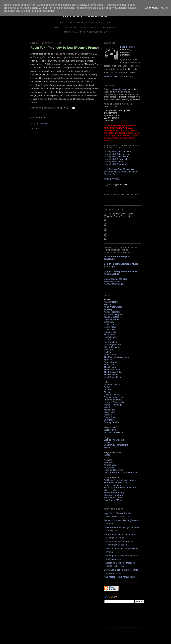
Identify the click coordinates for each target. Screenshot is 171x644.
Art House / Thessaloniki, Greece (120, 480)
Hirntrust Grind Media (114, 402)
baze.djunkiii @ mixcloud (116, 156)
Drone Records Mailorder (116, 279)
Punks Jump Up (111, 354)
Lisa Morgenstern (112, 344)
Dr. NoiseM (109, 329)
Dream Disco (110, 332)
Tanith (107, 447)
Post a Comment (40, 123)
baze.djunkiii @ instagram (116, 154)
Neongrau (108, 349)
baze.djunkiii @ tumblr (114, 161)
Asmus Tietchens (112, 312)
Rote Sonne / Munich (114, 500)
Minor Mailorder (111, 281)
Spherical (108, 359)
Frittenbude (109, 334)
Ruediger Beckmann (114, 470)
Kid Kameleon (110, 342)
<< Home (34, 128)
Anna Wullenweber (113, 307)
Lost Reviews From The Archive (119, 169)
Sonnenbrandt (111, 362)
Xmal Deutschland (113, 377)
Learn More (151, 8)
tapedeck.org (110, 430)
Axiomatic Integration (114, 314)
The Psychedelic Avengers (116, 357)
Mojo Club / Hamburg (114, 492)
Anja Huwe (109, 467)
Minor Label (109, 412)
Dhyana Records (112, 394)
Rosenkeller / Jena (113, 497)
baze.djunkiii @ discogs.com (117, 151)
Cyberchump (110, 324)
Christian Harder (112, 319)
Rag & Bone (110, 417)
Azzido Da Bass (111, 317)
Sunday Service (111, 422)
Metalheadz (109, 409)
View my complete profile (118, 76)
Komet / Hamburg (112, 485)
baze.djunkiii (127, 47)
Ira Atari (107, 339)
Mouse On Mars (111, 347)
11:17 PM (64, 108)
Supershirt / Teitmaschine (116, 445)
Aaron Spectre (111, 302)
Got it (164, 8)
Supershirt (109, 364)
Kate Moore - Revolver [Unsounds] (120, 577)
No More (108, 352)
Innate (107, 455)
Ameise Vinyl (110, 465)
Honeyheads (110, 337)
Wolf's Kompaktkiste (113, 432)
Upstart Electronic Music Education (121, 472)
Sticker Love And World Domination (121, 171)
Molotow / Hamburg (113, 495)
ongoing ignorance (120, 89)
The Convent (110, 367)
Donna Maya (110, 327)
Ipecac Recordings (113, 404)
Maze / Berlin (110, 490)
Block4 (107, 392)
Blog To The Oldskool (114, 440)
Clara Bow (109, 322)
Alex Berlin (109, 462)
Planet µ (108, 414)
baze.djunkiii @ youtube (115, 164)
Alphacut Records (112, 384)
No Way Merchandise (114, 284)
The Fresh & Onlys (113, 372)
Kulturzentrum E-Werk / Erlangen (120, 487)
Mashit (107, 407)
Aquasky (108, 309)
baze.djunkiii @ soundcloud (117, 159)
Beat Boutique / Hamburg (116, 482)
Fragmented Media (113, 399)
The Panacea (110, 374)
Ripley (107, 442)
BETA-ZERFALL (112, 179)
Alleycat (108, 304)
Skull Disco (109, 420)
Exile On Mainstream (114, 397)
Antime (107, 387)
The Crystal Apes (112, 369)
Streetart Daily (111, 174)
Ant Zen (108, 389)
